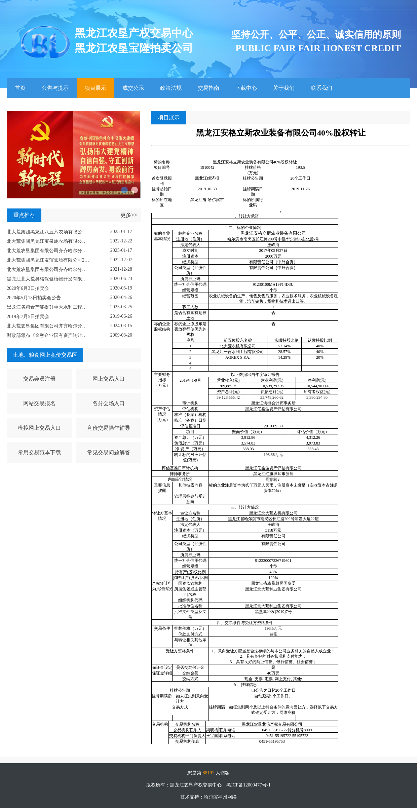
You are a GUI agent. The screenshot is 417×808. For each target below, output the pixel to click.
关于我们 (284, 88)
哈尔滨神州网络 (220, 797)
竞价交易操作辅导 (108, 428)
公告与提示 (55, 88)
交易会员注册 (39, 379)
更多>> (128, 215)
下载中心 (246, 88)
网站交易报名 (39, 403)
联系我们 (321, 88)
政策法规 (171, 88)
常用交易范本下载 (39, 452)
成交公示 (133, 88)
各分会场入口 (108, 403)
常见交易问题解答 (108, 452)
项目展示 (95, 88)
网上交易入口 (108, 379)
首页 (20, 88)
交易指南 (208, 88)
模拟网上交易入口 (39, 428)
